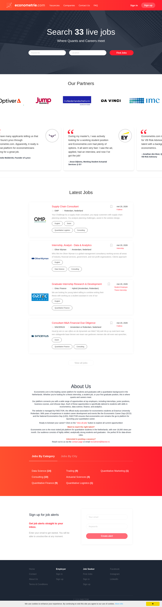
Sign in (134, 5)
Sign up (148, 5)
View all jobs (81, 363)
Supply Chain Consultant (65, 206)
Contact (32, 574)
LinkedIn (114, 579)
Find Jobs (122, 53)
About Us (33, 579)
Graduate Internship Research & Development (77, 284)
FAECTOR (84, 599)
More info (119, 604)
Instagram (115, 574)
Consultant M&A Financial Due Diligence (73, 323)
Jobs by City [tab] (69, 456)
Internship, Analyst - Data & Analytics (72, 245)
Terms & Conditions (38, 584)
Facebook (114, 569)
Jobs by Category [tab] (43, 456)
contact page (77, 442)
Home (32, 569)
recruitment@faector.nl (99, 442)
